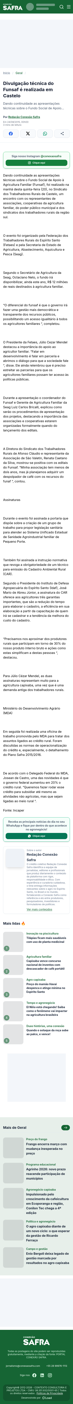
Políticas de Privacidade (50, 1393)
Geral (19, 73)
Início (6, 73)
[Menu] (68, 6)
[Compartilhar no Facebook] (11, 133)
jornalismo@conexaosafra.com (23, 1365)
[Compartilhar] (62, 133)
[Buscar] (61, 6)
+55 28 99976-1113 (56, 1365)
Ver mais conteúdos (39, 909)
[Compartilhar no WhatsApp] (45, 133)
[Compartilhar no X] (28, 133)
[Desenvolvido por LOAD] (47, 1397)
